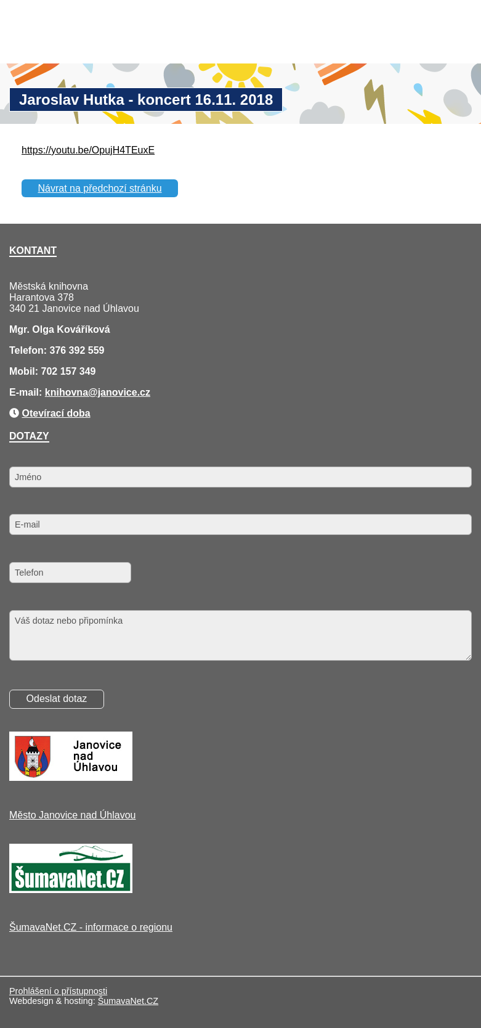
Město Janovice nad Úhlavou (72, 815)
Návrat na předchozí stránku (100, 188)
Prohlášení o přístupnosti (58, 991)
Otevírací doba (56, 413)
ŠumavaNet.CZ (128, 1001)
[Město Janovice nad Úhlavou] (70, 777)
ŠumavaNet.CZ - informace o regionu (90, 927)
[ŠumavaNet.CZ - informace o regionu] (70, 889)
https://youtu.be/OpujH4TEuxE (88, 150)
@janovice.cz (119, 392)
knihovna (66, 392)
